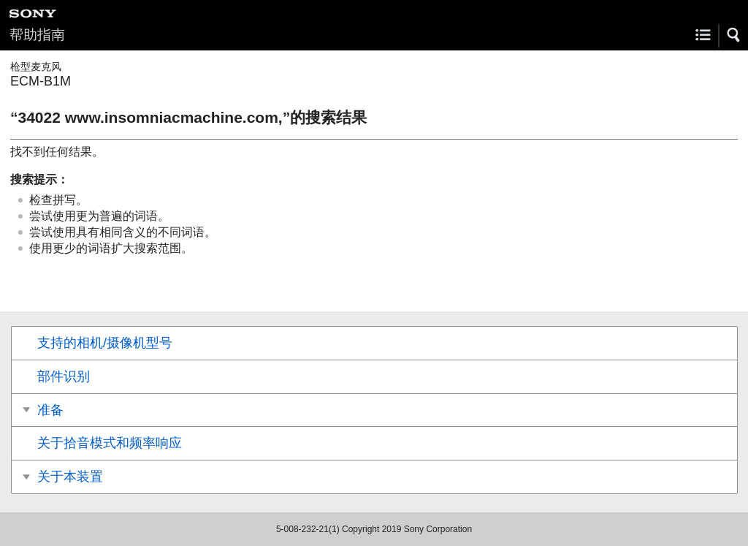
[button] (734, 35)
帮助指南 (37, 34)
